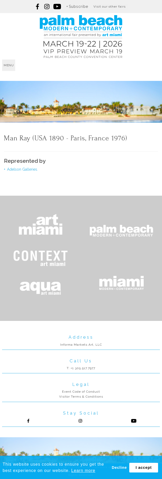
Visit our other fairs (109, 6)
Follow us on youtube (57, 6)
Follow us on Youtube (133, 420)
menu (9, 65)
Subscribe (78, 6)
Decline (119, 467)
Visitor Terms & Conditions (81, 396)
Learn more (83, 470)
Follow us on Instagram (47, 6)
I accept (144, 467)
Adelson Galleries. (22, 169)
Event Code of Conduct (81, 391)
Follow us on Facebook (38, 6)
